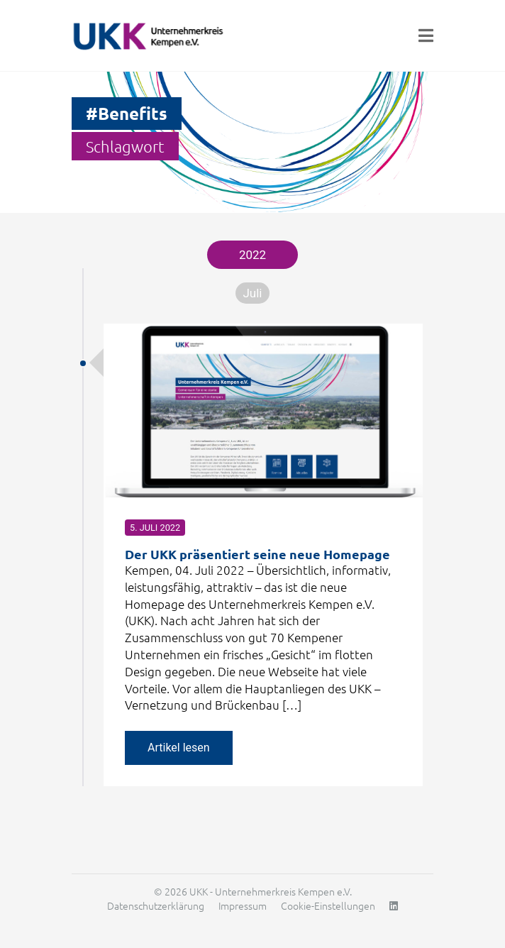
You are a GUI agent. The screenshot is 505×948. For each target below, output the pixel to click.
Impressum (242, 905)
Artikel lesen (179, 747)
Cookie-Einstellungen (328, 905)
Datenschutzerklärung (155, 905)
